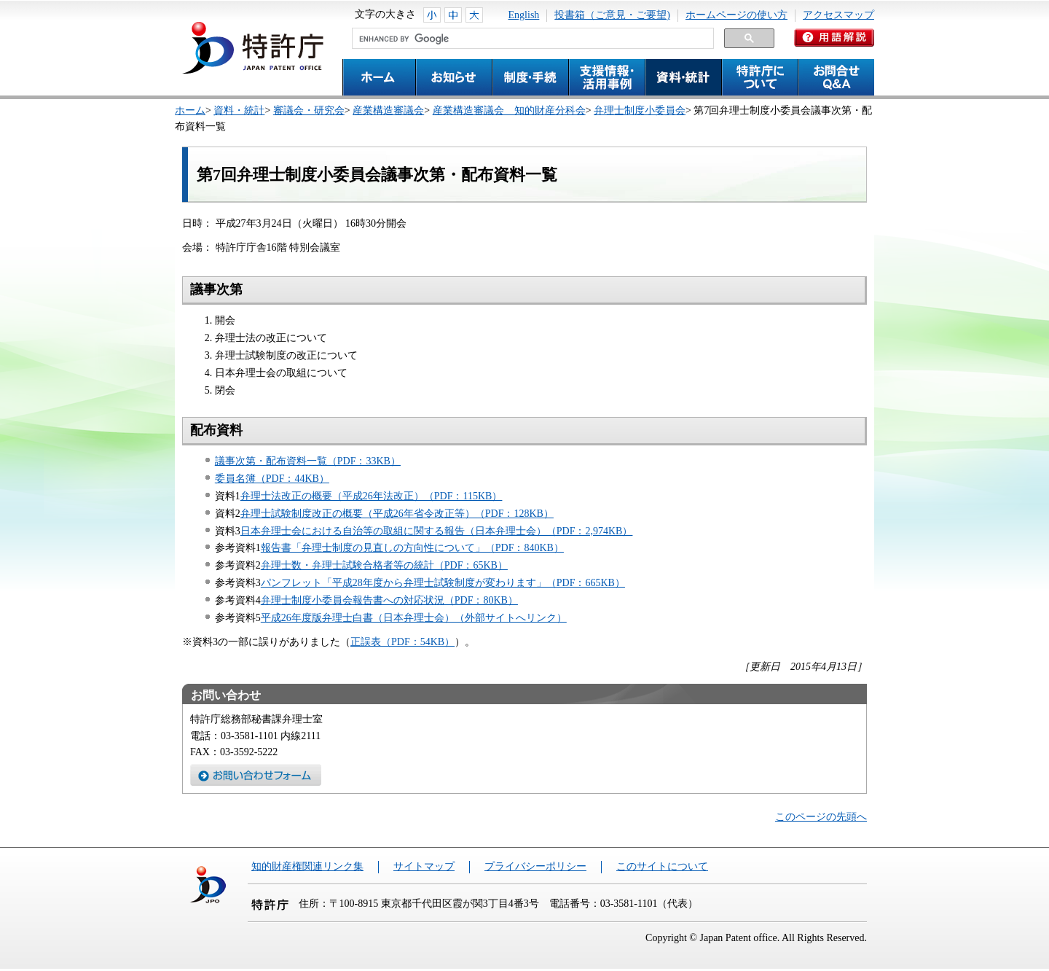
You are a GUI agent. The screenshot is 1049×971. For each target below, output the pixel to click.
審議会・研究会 (309, 110)
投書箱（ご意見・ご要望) (612, 14)
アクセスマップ (838, 14)
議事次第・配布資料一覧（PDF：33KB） (308, 461)
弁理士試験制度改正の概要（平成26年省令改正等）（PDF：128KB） (397, 513)
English (524, 14)
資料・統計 (238, 110)
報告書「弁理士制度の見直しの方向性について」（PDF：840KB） (412, 547)
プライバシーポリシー (535, 866)
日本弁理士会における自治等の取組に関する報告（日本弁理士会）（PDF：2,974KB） (436, 531)
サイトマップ (424, 866)
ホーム (190, 110)
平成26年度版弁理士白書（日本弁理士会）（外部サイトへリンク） (414, 617)
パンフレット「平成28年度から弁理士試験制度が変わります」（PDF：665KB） (443, 582)
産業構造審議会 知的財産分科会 (509, 110)
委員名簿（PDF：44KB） (272, 478)
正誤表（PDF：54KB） (402, 641)
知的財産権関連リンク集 (307, 866)
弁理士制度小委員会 (639, 110)
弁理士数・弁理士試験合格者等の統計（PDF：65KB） (384, 565)
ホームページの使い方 (736, 14)
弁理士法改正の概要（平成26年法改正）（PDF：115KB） (371, 496)
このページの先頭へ (821, 816)
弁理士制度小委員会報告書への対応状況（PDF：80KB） (389, 600)
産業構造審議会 (388, 110)
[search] (531, 38)
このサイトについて (662, 866)
